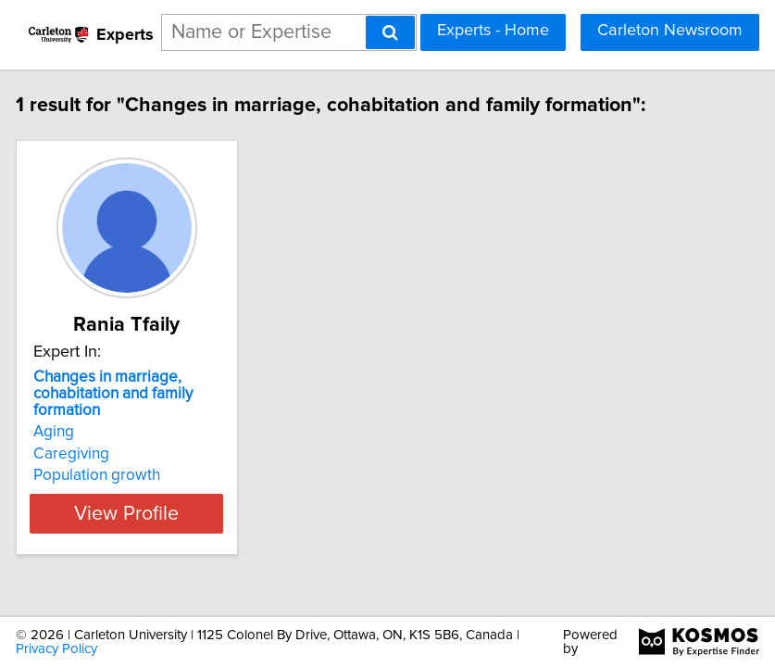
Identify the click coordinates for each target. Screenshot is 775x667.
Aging (78, 431)
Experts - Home (493, 30)
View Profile (151, 513)
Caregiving (96, 454)
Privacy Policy (56, 645)
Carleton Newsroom (670, 30)
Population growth (121, 475)
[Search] (390, 32)
